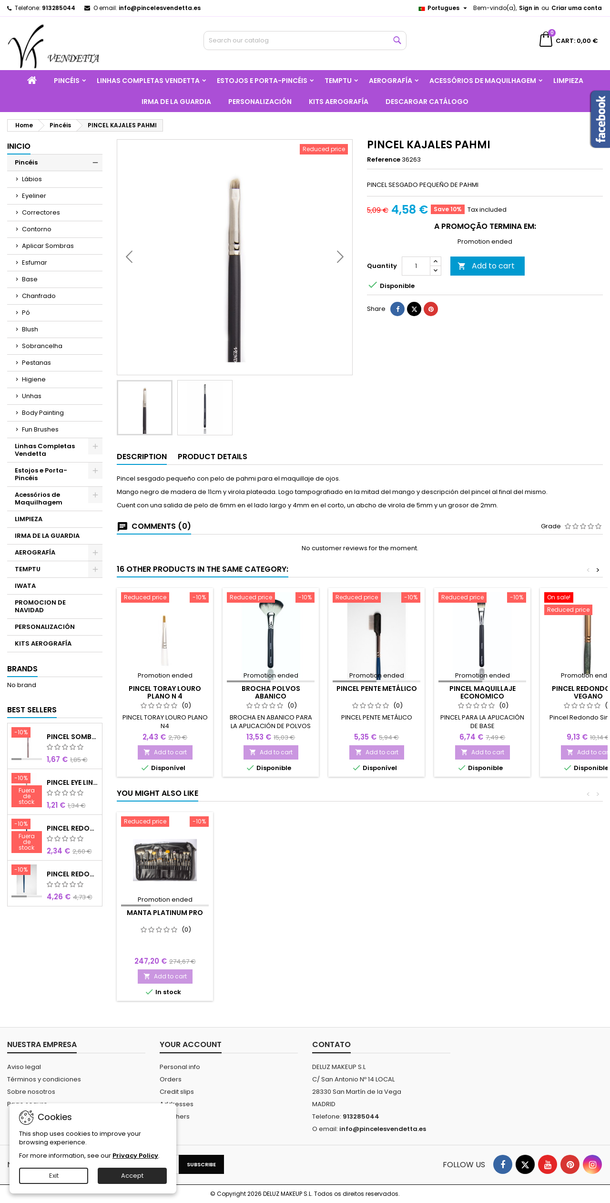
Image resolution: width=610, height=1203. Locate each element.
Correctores (41, 212)
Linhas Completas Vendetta (148, 80)
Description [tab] (142, 456)
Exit (54, 1175)
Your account (191, 1044)
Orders (171, 1079)
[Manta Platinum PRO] (165, 822)
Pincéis (67, 80)
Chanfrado (39, 295)
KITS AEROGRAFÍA (338, 101)
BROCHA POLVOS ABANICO (271, 692)
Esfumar (34, 262)
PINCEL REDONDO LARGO (73, 874)
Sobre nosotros (31, 1091)
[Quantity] (416, 290)
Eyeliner (34, 195)
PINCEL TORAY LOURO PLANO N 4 (165, 692)
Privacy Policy (135, 1155)
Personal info (180, 1066)
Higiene (34, 379)
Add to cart (486, 290)
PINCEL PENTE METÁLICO (376, 688)
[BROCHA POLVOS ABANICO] (271, 598)
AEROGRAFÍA (390, 80)
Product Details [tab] (212, 456)
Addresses (176, 1104)
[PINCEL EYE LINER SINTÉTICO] (26, 791)
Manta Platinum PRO (165, 912)
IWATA (25, 585)
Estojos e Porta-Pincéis (262, 80)
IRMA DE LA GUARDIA (176, 101)
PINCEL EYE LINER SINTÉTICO (73, 782)
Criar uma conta (576, 8)
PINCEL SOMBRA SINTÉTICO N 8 (73, 736)
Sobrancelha (42, 345)
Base (30, 279)
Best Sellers (32, 709)
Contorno (36, 229)
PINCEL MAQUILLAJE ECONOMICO (482, 692)
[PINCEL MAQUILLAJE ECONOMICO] (482, 598)
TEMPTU (338, 80)
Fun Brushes (40, 429)
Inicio (18, 146)
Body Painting (43, 412)
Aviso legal (24, 1066)
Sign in (529, 8)
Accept (132, 1175)
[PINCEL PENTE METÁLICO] (376, 598)
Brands (22, 668)
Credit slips (177, 1091)
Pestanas (36, 362)
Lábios (32, 179)
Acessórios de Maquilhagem (482, 80)
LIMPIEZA (568, 80)
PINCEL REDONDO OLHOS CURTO (73, 828)
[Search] (305, 40)
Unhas (31, 396)
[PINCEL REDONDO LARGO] (26, 870)
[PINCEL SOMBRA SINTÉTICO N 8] (26, 733)
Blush (30, 329)
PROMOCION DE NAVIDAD (40, 606)
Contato (331, 1044)
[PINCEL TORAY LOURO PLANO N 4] (165, 598)
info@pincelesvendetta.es (160, 8)
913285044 (58, 8)
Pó (26, 312)
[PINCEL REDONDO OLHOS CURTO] (26, 837)
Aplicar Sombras (48, 245)
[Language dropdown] (443, 8)
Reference (383, 159)
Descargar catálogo (427, 101)
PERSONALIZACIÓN (260, 101)
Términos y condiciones (44, 1079)
